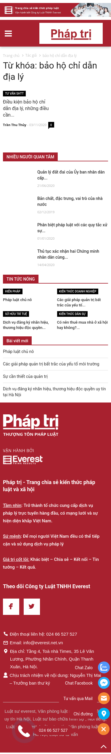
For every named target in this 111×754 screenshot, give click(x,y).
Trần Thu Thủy (14, 125)
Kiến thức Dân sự (72, 314)
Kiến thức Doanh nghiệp (77, 291)
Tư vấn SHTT (14, 93)
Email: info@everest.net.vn (33, 642)
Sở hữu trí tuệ (16, 314)
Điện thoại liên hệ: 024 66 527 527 (40, 634)
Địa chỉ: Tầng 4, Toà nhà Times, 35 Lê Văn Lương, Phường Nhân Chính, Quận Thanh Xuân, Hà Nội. (48, 658)
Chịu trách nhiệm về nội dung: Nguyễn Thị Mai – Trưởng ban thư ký (52, 678)
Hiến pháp (12, 291)
